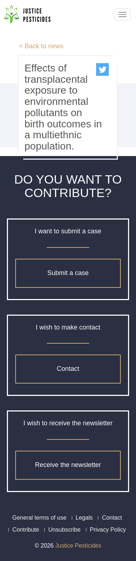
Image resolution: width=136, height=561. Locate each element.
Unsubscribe (64, 530)
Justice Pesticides (78, 545)
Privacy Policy (108, 530)
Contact (68, 368)
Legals (84, 518)
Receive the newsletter (68, 464)
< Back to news (41, 46)
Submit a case (67, 273)
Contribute (25, 530)
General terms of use (39, 518)
